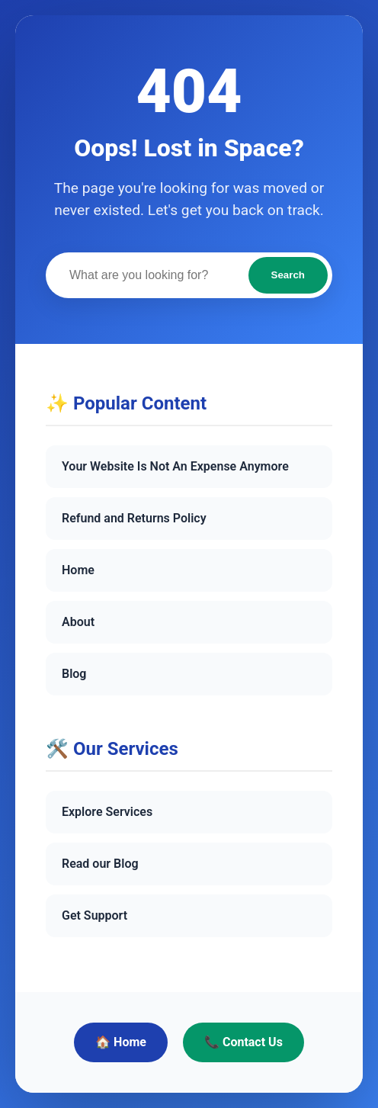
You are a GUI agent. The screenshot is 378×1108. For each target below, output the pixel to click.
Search (288, 275)
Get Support (94, 915)
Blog (74, 673)
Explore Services (107, 812)
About (78, 622)
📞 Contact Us (243, 1042)
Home (78, 570)
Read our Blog (100, 863)
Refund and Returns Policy (134, 518)
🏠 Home (120, 1042)
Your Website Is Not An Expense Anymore (175, 466)
